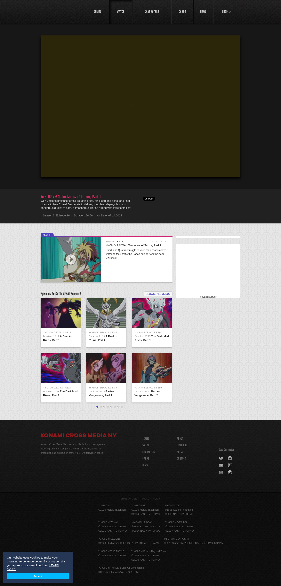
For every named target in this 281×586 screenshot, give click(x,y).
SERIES (145, 438)
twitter (221, 458)
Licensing (182, 445)
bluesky (221, 472)
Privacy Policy (150, 498)
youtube (221, 465)
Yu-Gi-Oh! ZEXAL (133, 245)
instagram (230, 465)
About (180, 438)
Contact (181, 458)
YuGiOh (61, 11)
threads (230, 472)
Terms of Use (128, 498)
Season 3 (76, 293)
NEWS (145, 465)
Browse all (158, 294)
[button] (141, 106)
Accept (37, 576)
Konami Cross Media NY (79, 436)
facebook (230, 458)
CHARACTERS (149, 452)
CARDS (145, 458)
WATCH (145, 445)
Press (180, 452)
